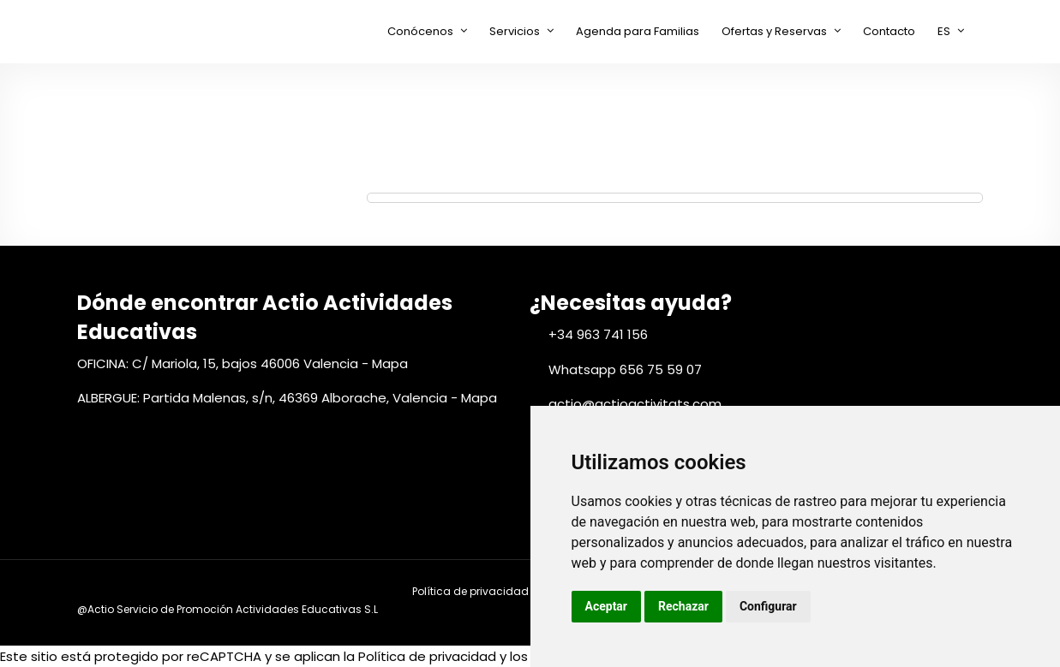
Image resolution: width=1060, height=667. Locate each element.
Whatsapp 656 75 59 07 (625, 369)
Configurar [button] (768, 606)
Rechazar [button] (683, 606)
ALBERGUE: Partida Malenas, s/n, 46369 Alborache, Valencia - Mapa (287, 398)
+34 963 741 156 (598, 334)
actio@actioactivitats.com (635, 404)
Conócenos (420, 31)
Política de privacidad (470, 591)
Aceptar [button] (606, 606)
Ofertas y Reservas (774, 31)
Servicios (514, 31)
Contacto (889, 31)
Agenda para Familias (637, 31)
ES (943, 31)
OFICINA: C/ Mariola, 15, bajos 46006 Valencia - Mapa (242, 363)
